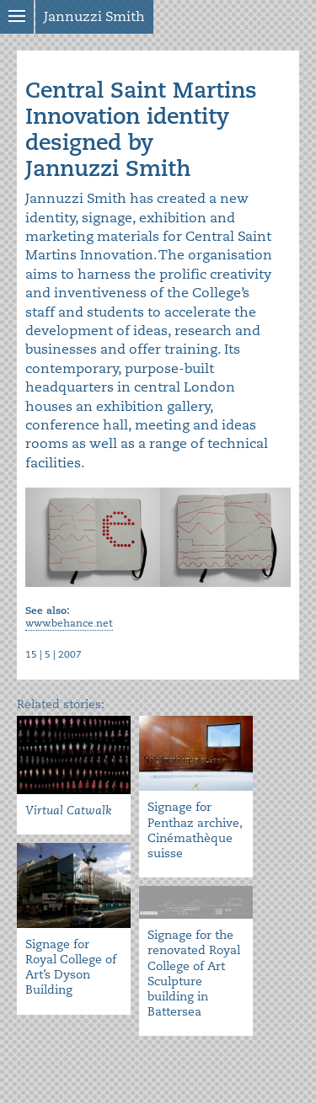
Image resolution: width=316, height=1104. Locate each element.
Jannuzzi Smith (94, 16)
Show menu (17, 17)
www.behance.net (69, 623)
